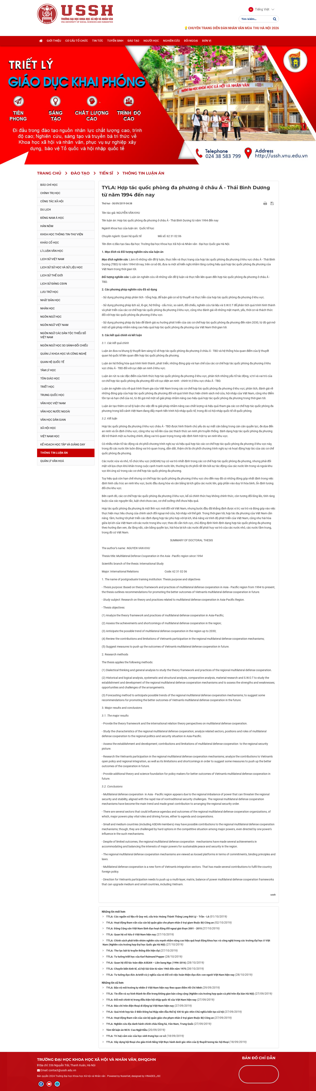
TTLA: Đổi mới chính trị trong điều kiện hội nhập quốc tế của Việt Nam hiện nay (151, 999)
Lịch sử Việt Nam (52, 259)
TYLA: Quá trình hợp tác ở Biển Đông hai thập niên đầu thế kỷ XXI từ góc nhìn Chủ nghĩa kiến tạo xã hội (165, 1011)
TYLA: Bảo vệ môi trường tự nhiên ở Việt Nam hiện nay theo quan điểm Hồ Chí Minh (154, 987)
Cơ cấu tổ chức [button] (76, 40)
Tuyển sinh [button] (115, 40)
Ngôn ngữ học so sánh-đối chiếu (64, 345)
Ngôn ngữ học (50, 316)
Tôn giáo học (50, 378)
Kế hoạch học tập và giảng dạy (62, 444)
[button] (258, 9)
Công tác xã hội (51, 201)
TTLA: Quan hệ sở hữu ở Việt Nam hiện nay (131, 934)
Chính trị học (50, 193)
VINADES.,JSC (153, 1076)
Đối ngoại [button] (191, 40)
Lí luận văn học (51, 250)
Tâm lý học (48, 370)
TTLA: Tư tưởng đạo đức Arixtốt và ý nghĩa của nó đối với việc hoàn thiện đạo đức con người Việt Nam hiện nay (170, 974)
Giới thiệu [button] (54, 40)
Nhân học (47, 308)
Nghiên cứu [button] (171, 40)
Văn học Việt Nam (52, 403)
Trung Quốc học (52, 395)
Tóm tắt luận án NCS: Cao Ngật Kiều (126, 1029)
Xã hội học (48, 428)
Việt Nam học (49, 436)
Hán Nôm (46, 226)
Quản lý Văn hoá (52, 461)
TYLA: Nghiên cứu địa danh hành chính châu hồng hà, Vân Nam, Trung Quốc (149, 1023)
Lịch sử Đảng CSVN (53, 283)
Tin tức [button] (97, 40)
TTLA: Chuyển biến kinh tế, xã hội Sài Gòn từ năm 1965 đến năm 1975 (146, 968)
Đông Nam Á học (52, 217)
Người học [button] (151, 40)
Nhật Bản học (50, 300)
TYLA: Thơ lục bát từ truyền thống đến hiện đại (133, 950)
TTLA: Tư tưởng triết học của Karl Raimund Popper (135, 956)
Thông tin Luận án (54, 452)
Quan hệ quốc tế (52, 362)
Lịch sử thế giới (51, 275)
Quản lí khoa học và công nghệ (63, 353)
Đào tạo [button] (133, 40)
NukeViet (125, 1076)
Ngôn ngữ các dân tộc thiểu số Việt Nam (63, 335)
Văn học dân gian (53, 419)
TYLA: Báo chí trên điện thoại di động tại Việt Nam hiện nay (140, 1005)
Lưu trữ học (49, 291)
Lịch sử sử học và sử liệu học (61, 267)
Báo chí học (49, 184)
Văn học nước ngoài (55, 411)
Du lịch (45, 209)
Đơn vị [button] (206, 40)
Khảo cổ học (49, 242)
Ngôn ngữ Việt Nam (54, 324)
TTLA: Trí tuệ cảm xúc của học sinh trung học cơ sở (136, 1035)
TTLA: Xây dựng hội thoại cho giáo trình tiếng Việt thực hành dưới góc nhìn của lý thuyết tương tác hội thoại (167, 1041)
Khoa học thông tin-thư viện (61, 234)
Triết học (47, 386)
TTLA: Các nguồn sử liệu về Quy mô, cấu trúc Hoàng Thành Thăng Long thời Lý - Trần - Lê (157, 916)
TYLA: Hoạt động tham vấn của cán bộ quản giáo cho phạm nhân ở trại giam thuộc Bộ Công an (160, 922)
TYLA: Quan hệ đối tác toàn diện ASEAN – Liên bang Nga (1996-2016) (146, 962)
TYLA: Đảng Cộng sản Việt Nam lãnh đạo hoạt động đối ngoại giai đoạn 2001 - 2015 (154, 928)
